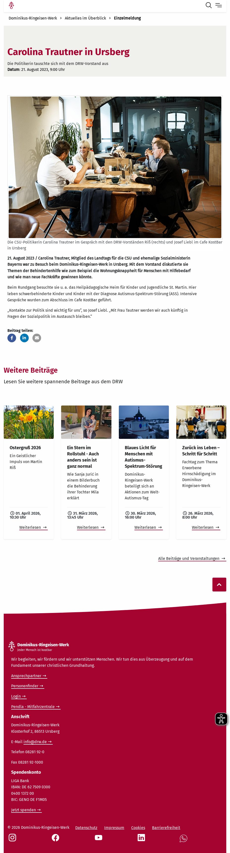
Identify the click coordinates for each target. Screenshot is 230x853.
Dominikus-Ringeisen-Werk (33, 18)
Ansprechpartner (26, 675)
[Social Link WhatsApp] (184, 841)
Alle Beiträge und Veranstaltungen (189, 558)
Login (16, 696)
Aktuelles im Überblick (85, 18)
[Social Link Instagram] (13, 840)
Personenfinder (24, 686)
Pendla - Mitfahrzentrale (33, 706)
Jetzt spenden (23, 810)
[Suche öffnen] (210, 6)
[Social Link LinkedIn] (142, 840)
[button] (11, 338)
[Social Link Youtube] (99, 840)
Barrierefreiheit (166, 827)
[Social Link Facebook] (56, 840)
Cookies (138, 827)
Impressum (114, 827)
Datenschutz (86, 827)
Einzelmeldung (127, 18)
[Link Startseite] (11, 6)
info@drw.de (35, 741)
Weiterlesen (30, 527)
